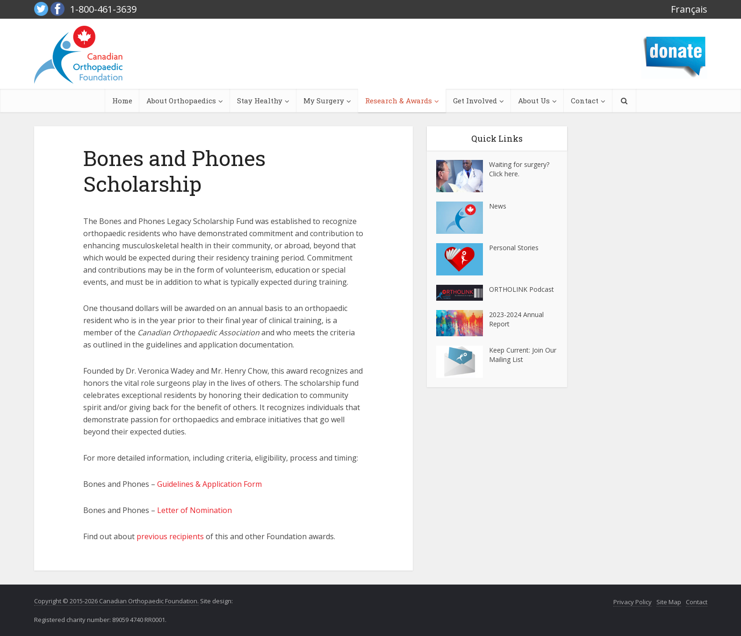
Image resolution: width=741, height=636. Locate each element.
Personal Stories (514, 247)
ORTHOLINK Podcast (521, 289)
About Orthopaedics (181, 100)
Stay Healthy (259, 100)
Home (122, 100)
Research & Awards (398, 100)
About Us (534, 100)
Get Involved (475, 100)
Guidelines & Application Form (209, 484)
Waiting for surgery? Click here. (519, 169)
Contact (584, 100)
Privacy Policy (632, 602)
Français (689, 9)
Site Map (668, 602)
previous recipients (170, 536)
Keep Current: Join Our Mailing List (522, 355)
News (497, 206)
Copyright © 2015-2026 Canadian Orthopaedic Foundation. (116, 601)
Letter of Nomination (194, 510)
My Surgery (323, 100)
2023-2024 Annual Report (516, 319)
